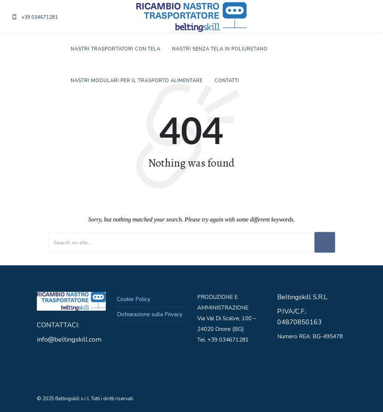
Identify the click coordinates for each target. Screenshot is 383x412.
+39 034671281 (39, 17)
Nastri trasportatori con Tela (115, 49)
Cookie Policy (133, 299)
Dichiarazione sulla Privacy (149, 314)
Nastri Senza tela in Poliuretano (220, 49)
